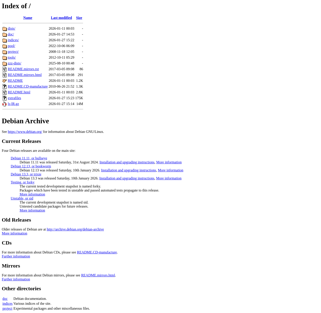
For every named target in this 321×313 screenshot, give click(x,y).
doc (5, 299)
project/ (13, 52)
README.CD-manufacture (28, 86)
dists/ (11, 28)
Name (27, 18)
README (15, 80)
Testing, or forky (23, 182)
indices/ (13, 40)
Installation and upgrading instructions (126, 162)
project (7, 308)
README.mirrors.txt (23, 69)
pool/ (11, 46)
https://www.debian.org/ (25, 132)
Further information (16, 256)
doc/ (11, 34)
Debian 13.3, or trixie (26, 174)
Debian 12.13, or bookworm (31, 166)
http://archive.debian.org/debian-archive (75, 229)
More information (169, 162)
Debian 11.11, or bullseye (29, 158)
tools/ (12, 57)
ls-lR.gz (13, 104)
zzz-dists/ (14, 63)
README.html (19, 92)
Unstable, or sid (22, 198)
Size (79, 18)
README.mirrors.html (25, 75)
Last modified (61, 18)
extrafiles (14, 98)
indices (7, 303)
